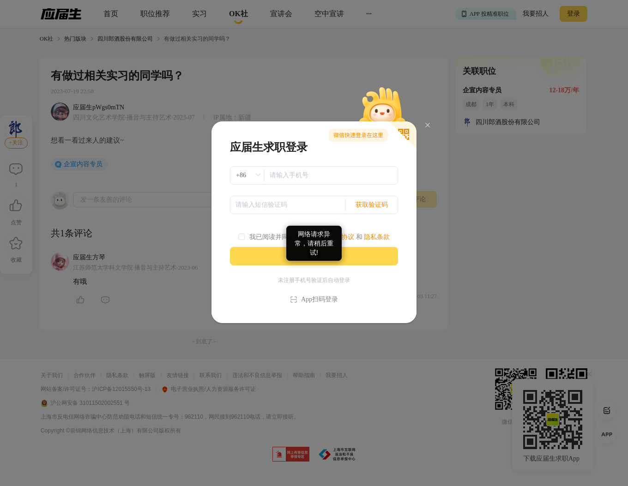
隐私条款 (377, 237)
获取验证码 (372, 204)
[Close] (427, 125)
